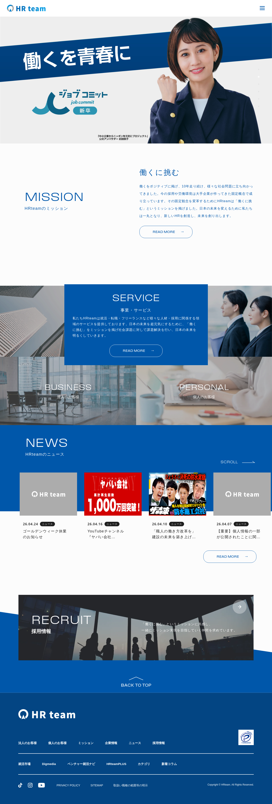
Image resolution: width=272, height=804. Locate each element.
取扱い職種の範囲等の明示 (130, 785)
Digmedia (49, 764)
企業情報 (111, 743)
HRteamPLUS (116, 764)
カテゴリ (144, 764)
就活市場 (24, 764)
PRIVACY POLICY (68, 785)
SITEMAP (96, 785)
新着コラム (169, 764)
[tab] (258, 69)
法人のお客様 (27, 743)
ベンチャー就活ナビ (81, 764)
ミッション (85, 743)
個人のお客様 (57, 743)
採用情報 (159, 743)
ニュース (135, 743)
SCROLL (229, 462)
